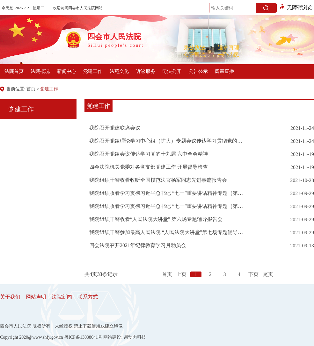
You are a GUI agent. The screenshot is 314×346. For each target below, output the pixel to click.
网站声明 (36, 297)
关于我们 (10, 297)
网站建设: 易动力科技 (124, 337)
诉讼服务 (145, 71)
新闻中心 (66, 71)
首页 (30, 89)
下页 (253, 274)
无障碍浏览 (296, 7)
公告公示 (198, 71)
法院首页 (14, 71)
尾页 (268, 274)
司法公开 (171, 71)
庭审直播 (224, 71)
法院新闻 (62, 297)
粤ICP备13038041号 (83, 337)
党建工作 (92, 71)
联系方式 (87, 297)
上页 (181, 274)
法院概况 (40, 71)
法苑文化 (119, 71)
